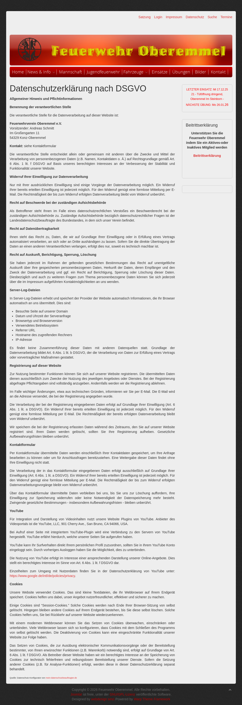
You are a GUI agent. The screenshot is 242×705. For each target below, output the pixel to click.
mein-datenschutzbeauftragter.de (61, 678)
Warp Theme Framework (152, 699)
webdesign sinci (103, 699)
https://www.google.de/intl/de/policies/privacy (42, 576)
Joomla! (76, 694)
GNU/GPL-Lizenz (122, 694)
